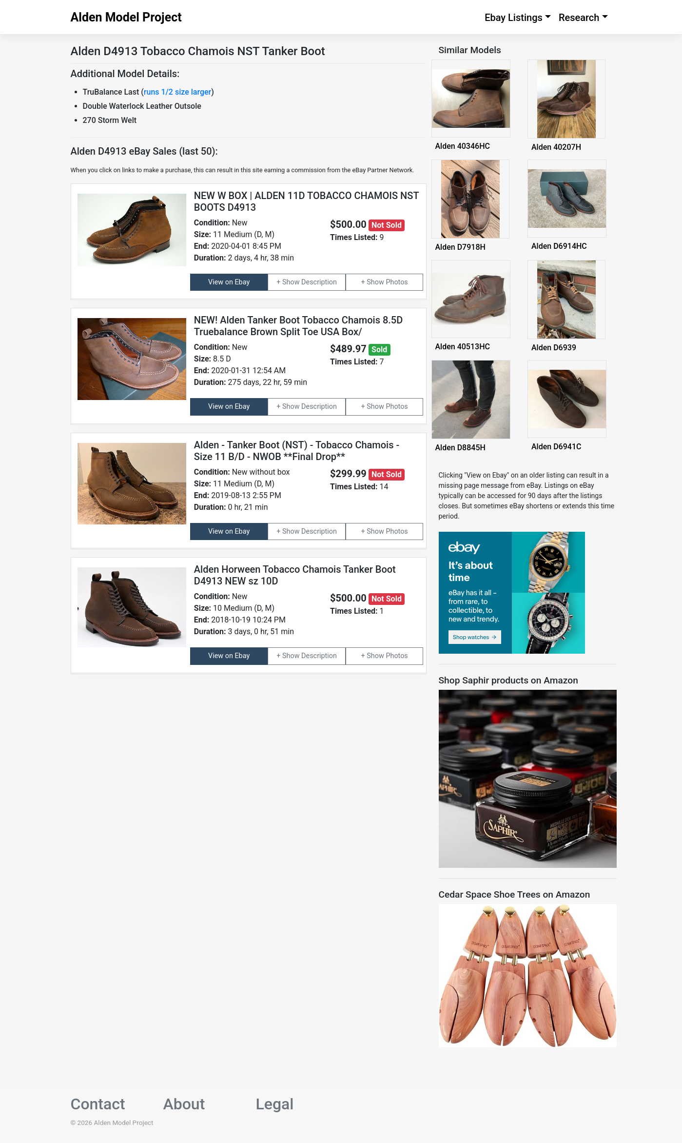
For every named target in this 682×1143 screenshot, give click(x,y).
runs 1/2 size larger (177, 92)
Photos (397, 282)
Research (579, 17)
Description (319, 282)
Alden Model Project (126, 17)
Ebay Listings (514, 17)
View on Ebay (229, 282)
